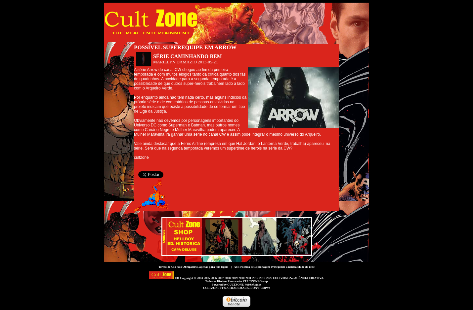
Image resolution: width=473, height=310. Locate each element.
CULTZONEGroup (255, 281)
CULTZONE (244, 284)
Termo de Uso (167, 266)
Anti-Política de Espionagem (252, 266)
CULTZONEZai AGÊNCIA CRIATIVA (298, 278)
